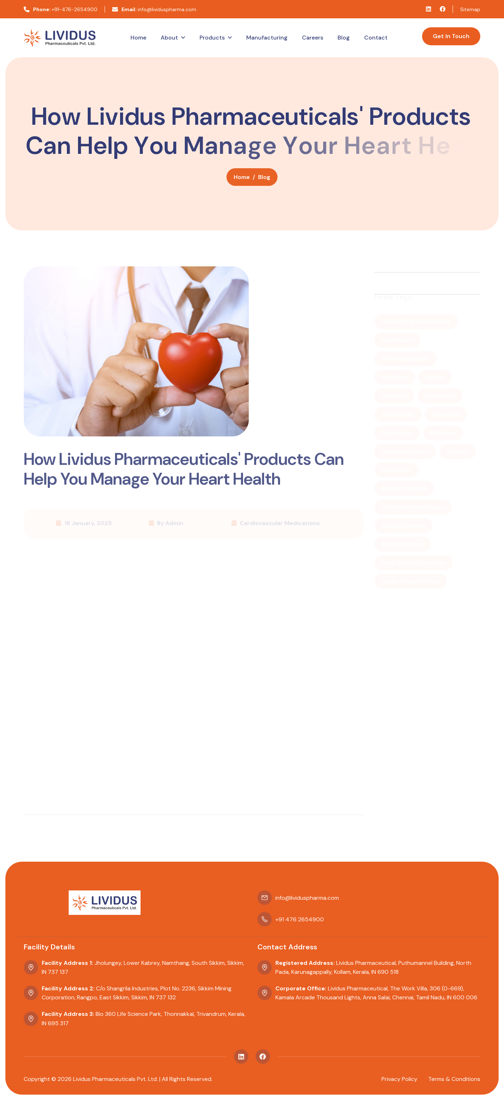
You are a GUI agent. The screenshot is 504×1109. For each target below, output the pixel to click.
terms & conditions (454, 1079)
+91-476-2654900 (60, 9)
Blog (344, 37)
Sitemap (470, 9)
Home (138, 37)
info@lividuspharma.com (154, 9)
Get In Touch (451, 36)
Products (212, 37)
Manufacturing (267, 37)
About (169, 37)
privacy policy (399, 1079)
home (242, 179)
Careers (312, 37)
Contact (376, 37)
